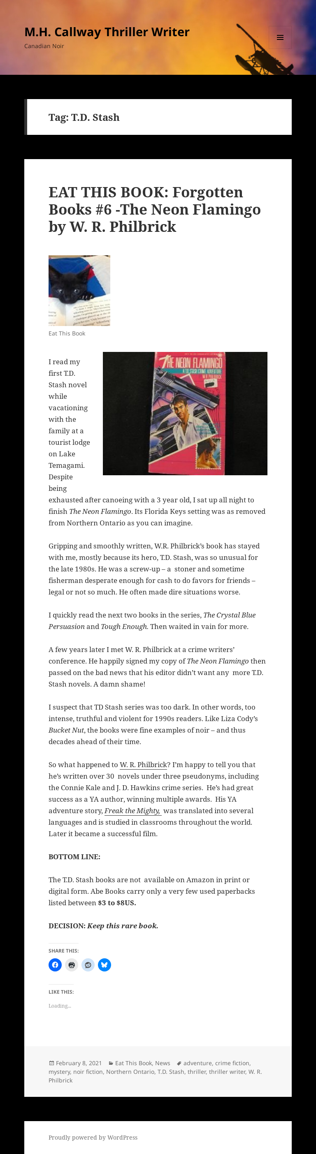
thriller (197, 1071)
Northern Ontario (130, 1071)
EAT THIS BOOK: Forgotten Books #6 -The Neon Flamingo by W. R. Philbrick (155, 209)
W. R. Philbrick (143, 764)
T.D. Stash (171, 1071)
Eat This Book (133, 1063)
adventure (198, 1063)
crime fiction (232, 1063)
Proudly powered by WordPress (93, 1137)
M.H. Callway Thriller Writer (107, 31)
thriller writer (227, 1071)
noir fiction (88, 1071)
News (162, 1063)
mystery (59, 1071)
